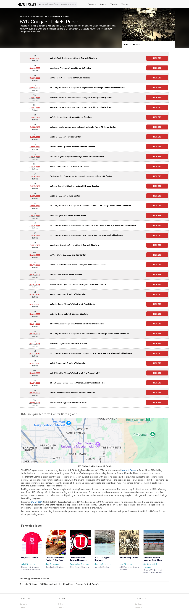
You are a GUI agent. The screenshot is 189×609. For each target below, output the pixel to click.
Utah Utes (68, 584)
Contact (138, 604)
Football (40, 17)
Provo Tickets (24, 17)
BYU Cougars (37, 502)
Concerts (92, 4)
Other (60, 604)
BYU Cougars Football (50, 584)
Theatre (113, 4)
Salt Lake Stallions (28, 584)
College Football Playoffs (87, 584)
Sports (103, 4)
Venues (124, 4)
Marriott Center (128, 470)
